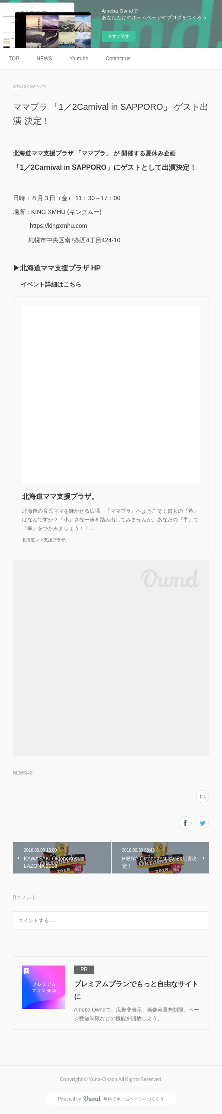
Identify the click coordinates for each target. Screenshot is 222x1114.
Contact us (118, 59)
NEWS (44, 59)
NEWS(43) (23, 773)
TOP (14, 59)
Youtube (78, 59)
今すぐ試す (118, 36)
